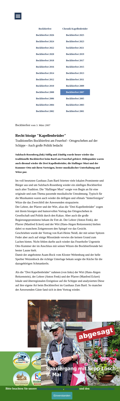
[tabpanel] (60, 207)
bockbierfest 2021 (75, 47)
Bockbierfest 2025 (75, 35)
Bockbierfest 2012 (45, 79)
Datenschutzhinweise (50, 388)
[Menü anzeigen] (18, 16)
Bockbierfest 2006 (45, 98)
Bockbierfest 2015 (75, 66)
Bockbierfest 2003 (75, 104)
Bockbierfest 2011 (75, 79)
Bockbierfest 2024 (45, 41)
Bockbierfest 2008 (45, 92)
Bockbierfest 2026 (45, 35)
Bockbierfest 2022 (45, 47)
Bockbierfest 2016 (45, 66)
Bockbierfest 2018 (45, 60)
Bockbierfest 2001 (75, 111)
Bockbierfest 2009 (75, 85)
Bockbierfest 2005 (75, 98)
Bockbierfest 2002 (45, 111)
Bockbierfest (45, 28)
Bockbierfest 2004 (45, 104)
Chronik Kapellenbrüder (75, 28)
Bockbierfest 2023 (75, 41)
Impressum (72, 388)
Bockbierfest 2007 (75, 92)
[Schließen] (118, 322)
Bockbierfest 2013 (75, 73)
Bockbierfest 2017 (75, 60)
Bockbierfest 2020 (45, 54)
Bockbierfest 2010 (45, 85)
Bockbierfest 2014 (45, 73)
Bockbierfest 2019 (75, 54)
